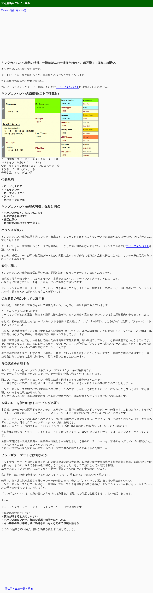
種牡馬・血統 (18, 10)
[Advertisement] (76, 36)
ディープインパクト (67, 87)
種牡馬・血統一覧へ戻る (17, 588)
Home (4, 10)
